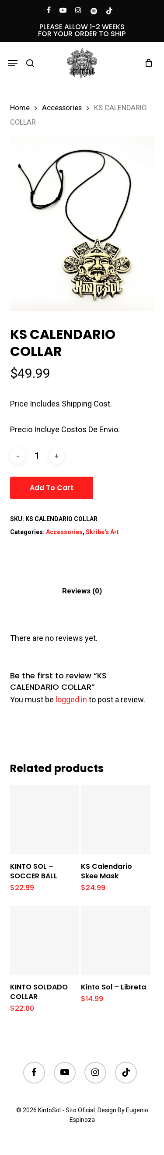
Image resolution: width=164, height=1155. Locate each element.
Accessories (62, 108)
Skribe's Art (102, 531)
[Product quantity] (37, 456)
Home (20, 108)
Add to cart (51, 488)
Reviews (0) (82, 590)
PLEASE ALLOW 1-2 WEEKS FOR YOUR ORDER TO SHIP (82, 30)
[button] (12, 63)
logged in (71, 699)
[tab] (81, 591)
